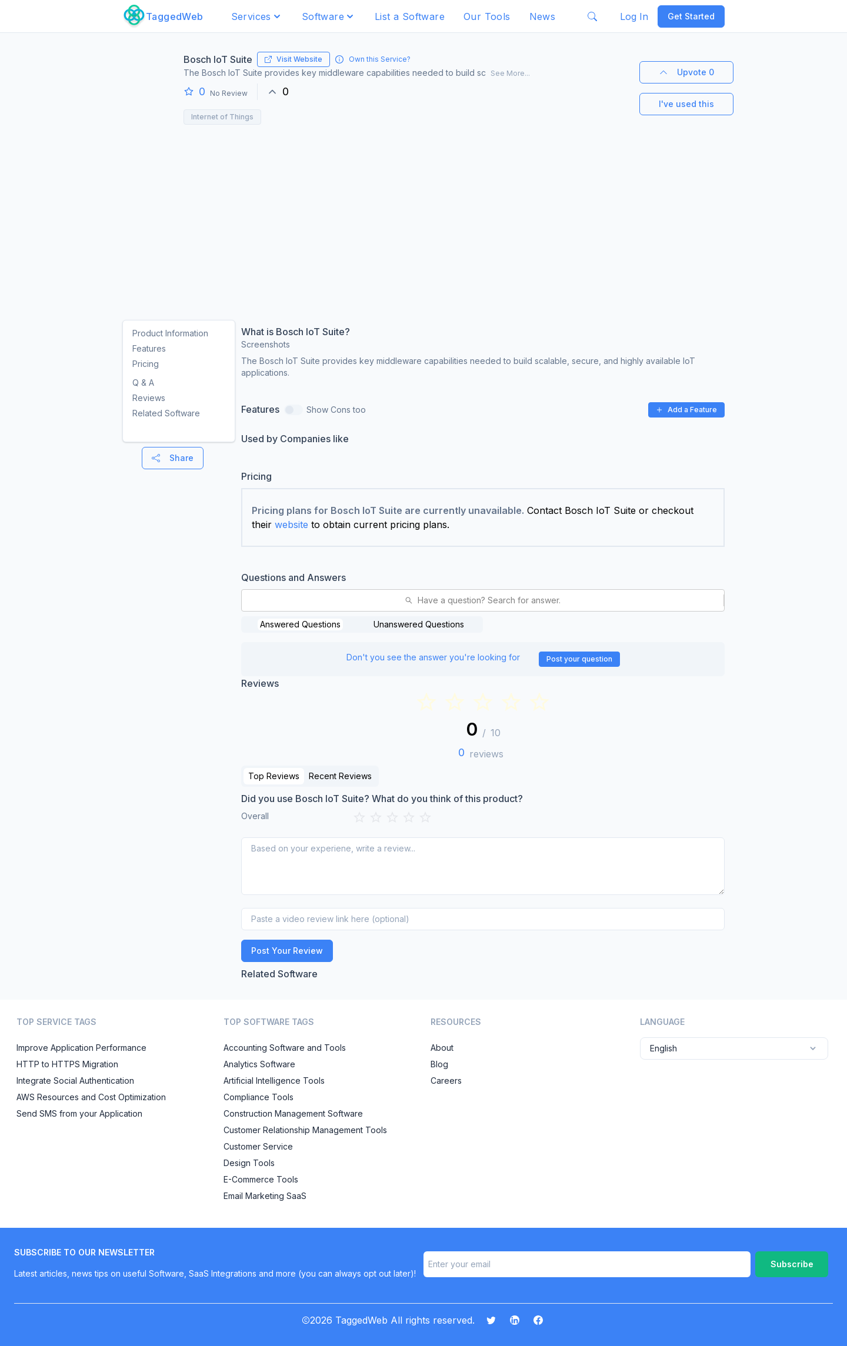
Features (149, 348)
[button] (257, 16)
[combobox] (249, 600)
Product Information (170, 333)
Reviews (148, 398)
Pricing (145, 364)
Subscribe (792, 1264)
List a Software (410, 16)
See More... (510, 73)
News (542, 16)
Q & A (143, 383)
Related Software (166, 413)
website (291, 524)
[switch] (293, 410)
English (734, 1048)
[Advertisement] (423, 218)
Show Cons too (336, 410)
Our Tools (487, 16)
